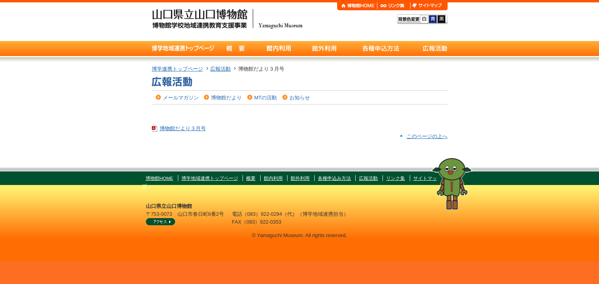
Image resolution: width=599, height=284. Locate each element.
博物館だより (226, 98)
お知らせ (299, 98)
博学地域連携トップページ (209, 178)
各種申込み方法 (334, 178)
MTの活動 (265, 98)
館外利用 (300, 178)
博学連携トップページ (177, 69)
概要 (251, 178)
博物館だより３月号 (183, 128)
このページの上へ (427, 136)
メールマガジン (181, 98)
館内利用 (273, 178)
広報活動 (220, 69)
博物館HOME (160, 178)
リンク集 (395, 178)
